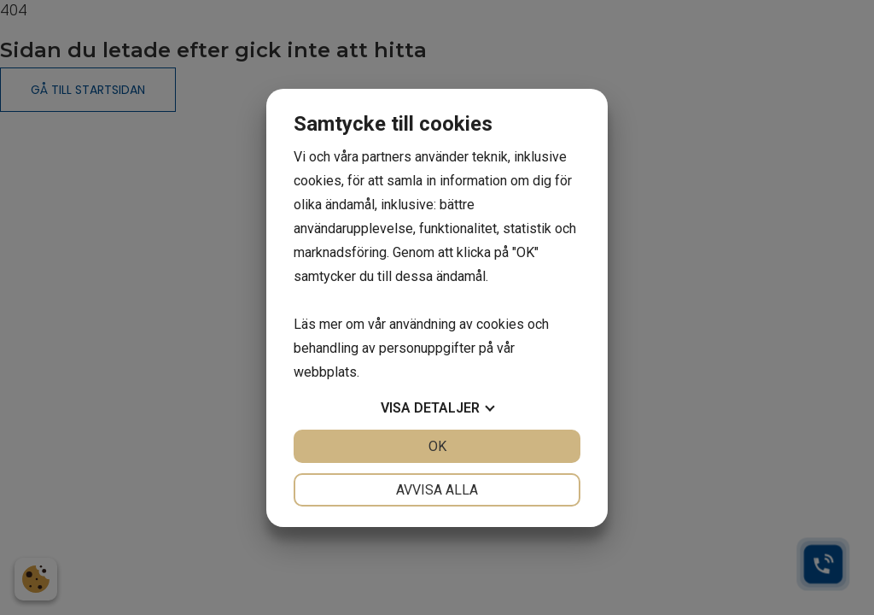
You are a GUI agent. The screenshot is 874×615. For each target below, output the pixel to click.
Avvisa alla (437, 490)
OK (437, 446)
